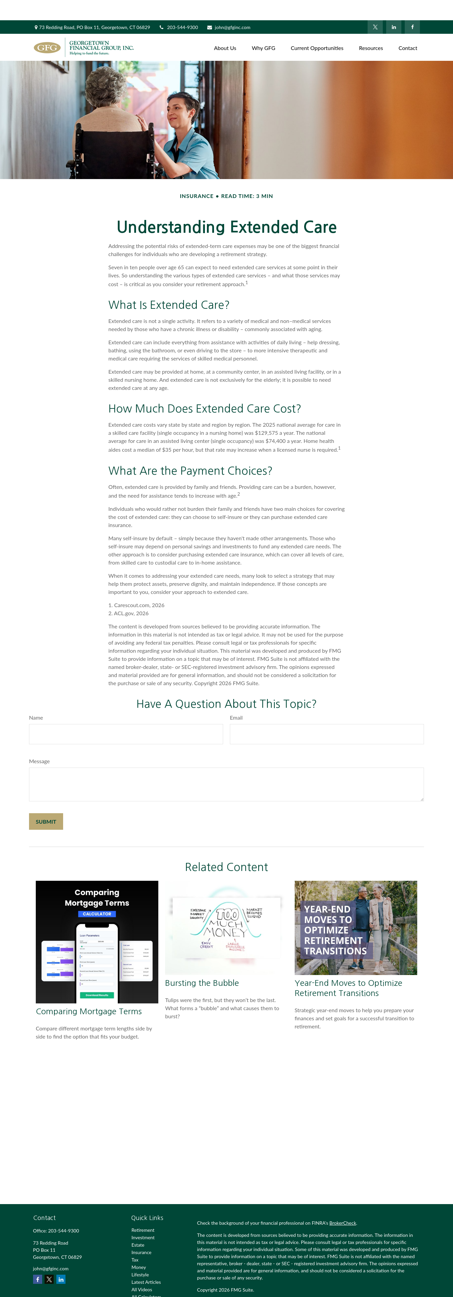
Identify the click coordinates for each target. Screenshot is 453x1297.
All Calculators (146, 1276)
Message (39, 741)
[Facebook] (412, 7)
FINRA (271, 1289)
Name (36, 697)
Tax (134, 1239)
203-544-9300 (178, 7)
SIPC (285, 1289)
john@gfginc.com (228, 7)
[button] (225, 27)
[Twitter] (375, 7)
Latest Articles (146, 1262)
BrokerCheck (342, 1202)
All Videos (141, 1269)
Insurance (141, 1232)
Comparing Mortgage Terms (89, 991)
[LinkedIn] (393, 7)
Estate (137, 1224)
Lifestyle (140, 1254)
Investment (143, 1217)
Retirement (142, 1210)
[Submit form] (46, 801)
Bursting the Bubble (202, 962)
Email (236, 697)
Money (138, 1247)
